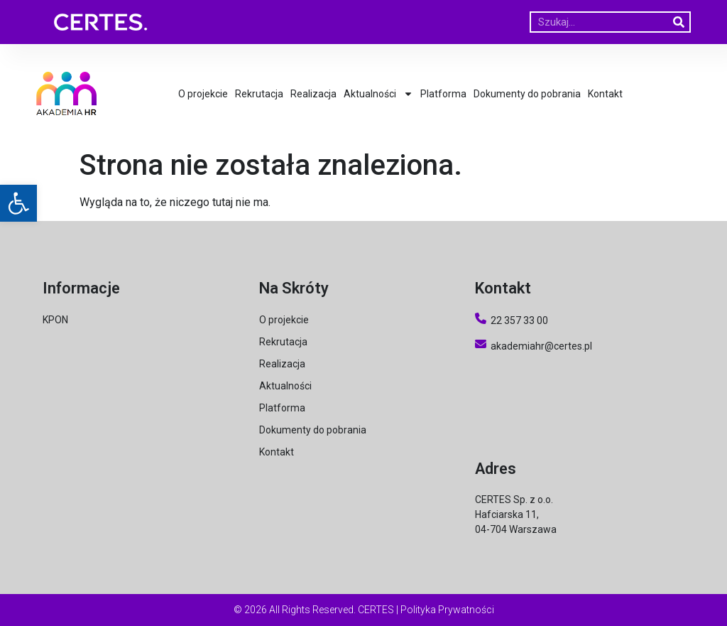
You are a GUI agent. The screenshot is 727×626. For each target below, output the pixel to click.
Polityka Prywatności (447, 609)
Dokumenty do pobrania (527, 93)
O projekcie (203, 93)
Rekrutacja (259, 93)
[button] (18, 203)
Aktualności (378, 93)
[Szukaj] (678, 22)
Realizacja (313, 93)
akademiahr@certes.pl (533, 346)
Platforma (443, 93)
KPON (55, 319)
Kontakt (605, 93)
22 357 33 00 (519, 320)
